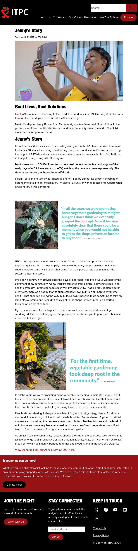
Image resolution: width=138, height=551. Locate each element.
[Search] (131, 8)
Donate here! (14, 484)
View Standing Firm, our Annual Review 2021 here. (45, 450)
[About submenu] (50, 17)
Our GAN (20, 114)
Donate (128, 17)
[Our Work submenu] (65, 17)
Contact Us (99, 528)
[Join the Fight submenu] (117, 17)
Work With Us (16, 521)
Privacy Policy (101, 535)
